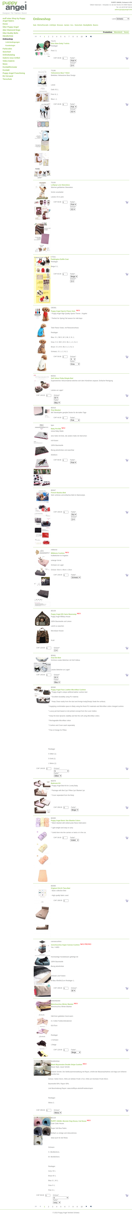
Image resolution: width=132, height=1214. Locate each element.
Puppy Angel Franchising (14, 73)
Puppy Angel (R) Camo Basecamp (63, 614)
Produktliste (107, 32)
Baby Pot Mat (56, 429)
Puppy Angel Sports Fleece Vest (63, 311)
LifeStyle (52, 25)
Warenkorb (118, 32)
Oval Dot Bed (56, 658)
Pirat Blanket (56, 410)
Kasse (126, 32)
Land (114, 19)
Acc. (72, 25)
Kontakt (6, 70)
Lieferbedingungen (12, 42)
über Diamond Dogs (11, 30)
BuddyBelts (87, 25)
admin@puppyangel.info (123, 9)
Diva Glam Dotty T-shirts (60, 43)
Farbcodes (7, 49)
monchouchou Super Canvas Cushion (65, 945)
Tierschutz (7, 79)
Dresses (60, 25)
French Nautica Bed (58, 493)
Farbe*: (72, 58)
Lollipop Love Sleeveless (60, 185)
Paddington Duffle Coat (60, 259)
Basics (95, 25)
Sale (34, 25)
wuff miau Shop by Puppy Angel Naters (14, 19)
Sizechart (7, 52)
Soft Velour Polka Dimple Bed (62, 378)
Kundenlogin (10, 45)
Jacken (66, 25)
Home (5, 24)
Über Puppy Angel (11, 27)
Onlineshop (8, 39)
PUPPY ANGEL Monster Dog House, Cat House (68, 1121)
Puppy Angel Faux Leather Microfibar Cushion (68, 690)
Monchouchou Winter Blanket (62, 1004)
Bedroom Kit (55, 783)
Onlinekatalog (9, 55)
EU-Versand (8, 76)
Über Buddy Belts (10, 33)
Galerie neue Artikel (11, 58)
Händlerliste (8, 36)
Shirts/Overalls (43, 25)
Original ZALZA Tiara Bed (60, 888)
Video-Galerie (9, 61)
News (5, 64)
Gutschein (78, 25)
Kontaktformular (10, 67)
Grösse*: (73, 63)
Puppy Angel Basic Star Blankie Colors (65, 820)
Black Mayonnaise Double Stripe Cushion (66, 1065)
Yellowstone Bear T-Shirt (60, 73)
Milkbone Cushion (58, 553)
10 (82, 37)
